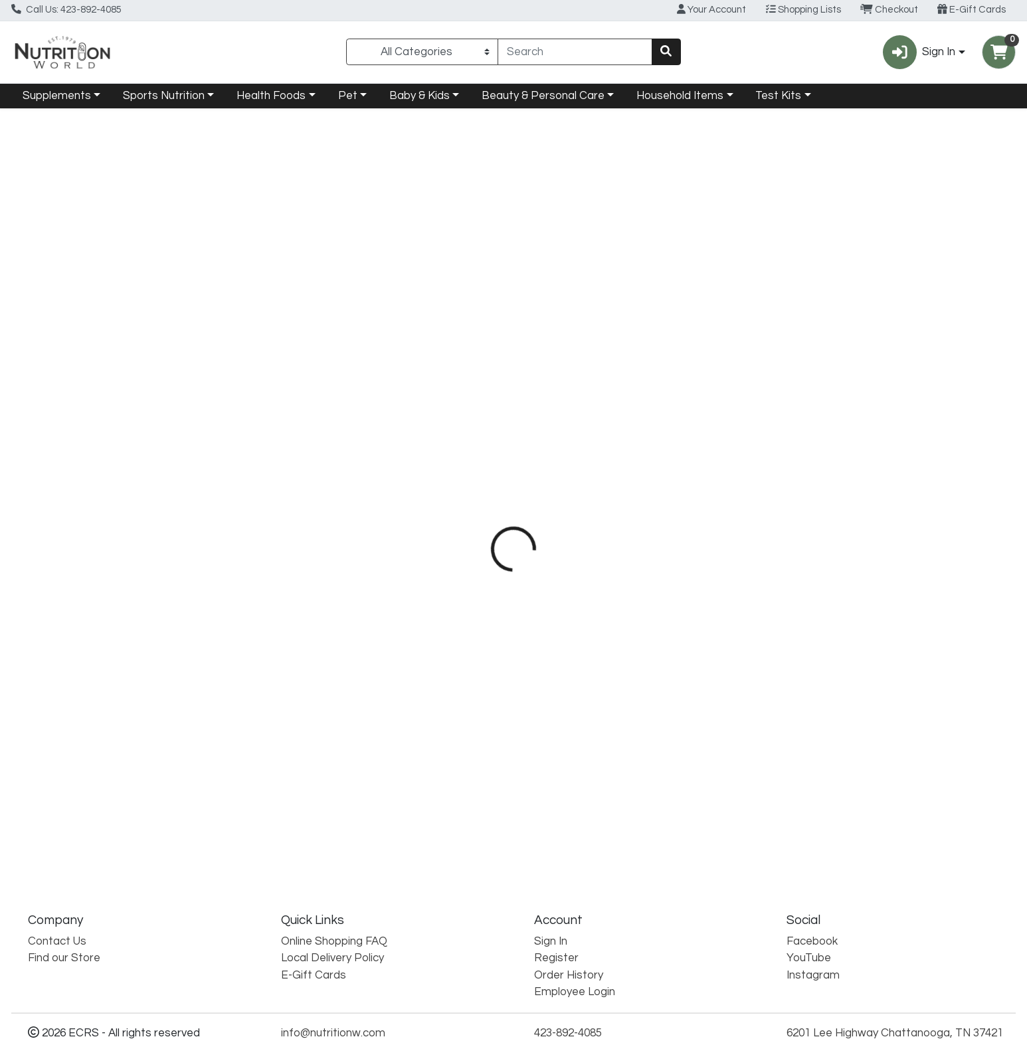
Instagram (813, 975)
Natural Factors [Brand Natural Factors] (604, 384)
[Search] (575, 52)
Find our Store (64, 959)
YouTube (809, 959)
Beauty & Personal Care (543, 96)
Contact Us (57, 941)
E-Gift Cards (971, 9)
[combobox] (575, 52)
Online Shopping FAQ (334, 941)
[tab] (466, 300)
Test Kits (778, 96)
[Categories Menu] (422, 52)
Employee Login (574, 992)
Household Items (679, 96)
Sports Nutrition (164, 96)
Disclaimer (598, 300)
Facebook (812, 941)
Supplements (57, 96)
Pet (347, 96)
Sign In (550, 941)
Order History (568, 975)
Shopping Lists (803, 9)
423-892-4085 (568, 1033)
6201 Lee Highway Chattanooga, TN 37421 (895, 1033)
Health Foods (271, 96)
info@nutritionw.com (333, 1033)
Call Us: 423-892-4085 (66, 9)
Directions (528, 300)
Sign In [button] (919, 52)
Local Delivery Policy (332, 959)
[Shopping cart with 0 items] (999, 52)
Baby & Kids (419, 96)
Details (466, 300)
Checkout (889, 9)
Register (556, 959)
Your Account (711, 9)
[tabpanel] (727, 591)
